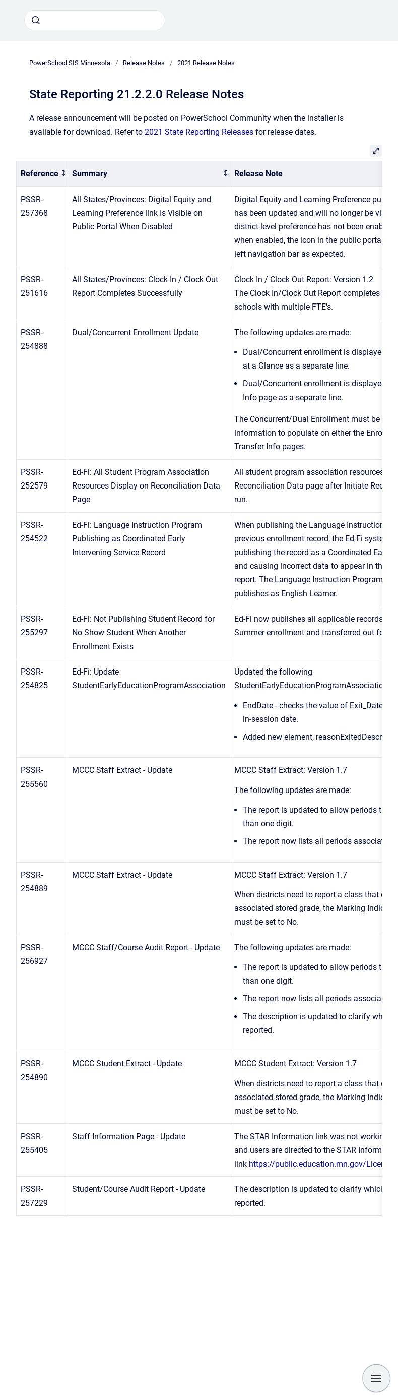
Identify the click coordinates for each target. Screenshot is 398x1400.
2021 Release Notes (206, 63)
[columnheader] (42, 174)
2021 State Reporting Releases (199, 132)
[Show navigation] (376, 1378)
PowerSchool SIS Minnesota (69, 63)
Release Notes (144, 63)
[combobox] (95, 20)
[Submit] (36, 20)
